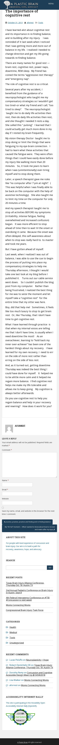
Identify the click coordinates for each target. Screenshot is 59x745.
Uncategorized (16, 642)
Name (5, 480)
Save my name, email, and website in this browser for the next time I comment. (28, 512)
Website (5, 498)
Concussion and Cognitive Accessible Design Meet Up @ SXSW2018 (29, 673)
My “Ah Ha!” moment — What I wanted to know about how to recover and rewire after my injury (30, 528)
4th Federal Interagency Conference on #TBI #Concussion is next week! (28, 598)
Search (10, 560)
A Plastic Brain (22, 742)
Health (12, 627)
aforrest (30, 22)
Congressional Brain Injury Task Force (24, 610)
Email (5, 489)
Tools (40, 22)
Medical (13, 632)
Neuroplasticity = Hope (37, 659)
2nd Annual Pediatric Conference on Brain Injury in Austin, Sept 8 (29, 591)
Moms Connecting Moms (18, 605)
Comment (7, 450)
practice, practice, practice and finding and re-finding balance (27, 522)
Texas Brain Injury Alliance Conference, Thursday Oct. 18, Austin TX (25, 584)
